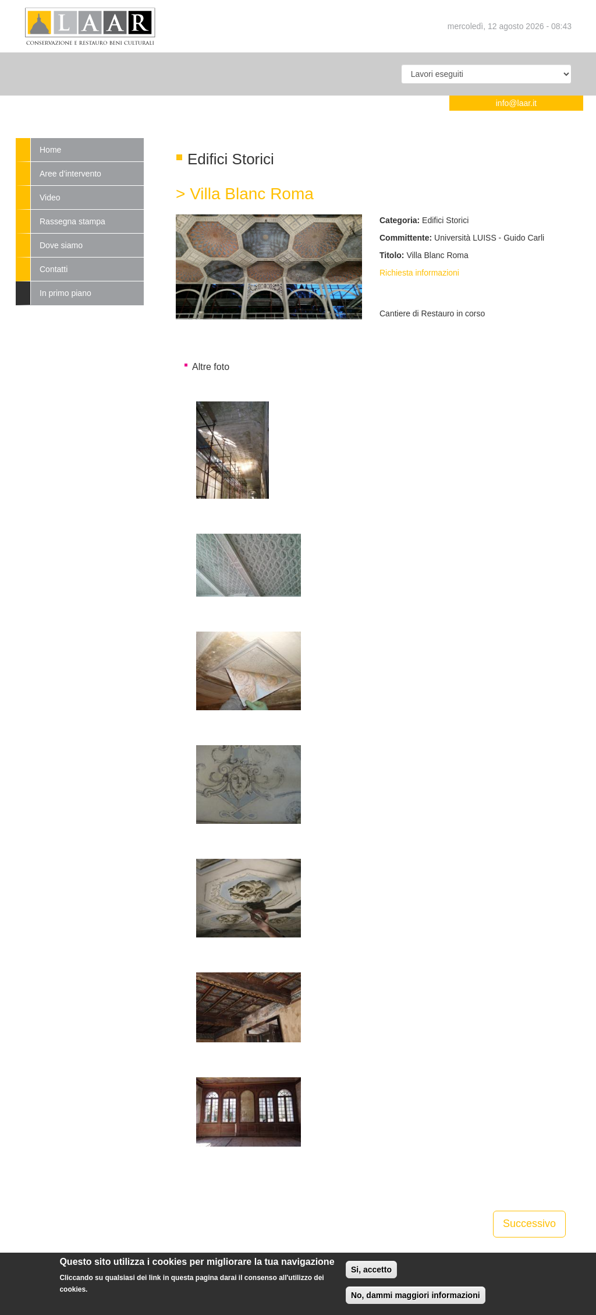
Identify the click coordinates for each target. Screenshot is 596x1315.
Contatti (54, 269)
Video (50, 197)
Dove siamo (61, 245)
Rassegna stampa (72, 221)
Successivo (529, 1223)
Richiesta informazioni (419, 272)
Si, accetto (371, 1271)
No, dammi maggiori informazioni (415, 1297)
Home (50, 149)
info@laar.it (516, 103)
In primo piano (65, 293)
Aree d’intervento (70, 173)
